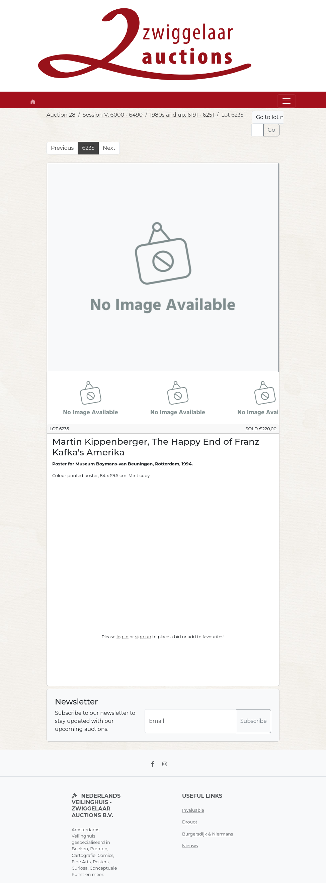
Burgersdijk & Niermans (207, 834)
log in (122, 636)
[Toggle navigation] (286, 101)
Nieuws (190, 845)
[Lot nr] (257, 130)
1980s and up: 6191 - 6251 (182, 115)
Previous (62, 148)
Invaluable (193, 810)
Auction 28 (61, 115)
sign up (143, 636)
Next (109, 148)
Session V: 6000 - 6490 (113, 115)
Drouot (189, 821)
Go (271, 130)
